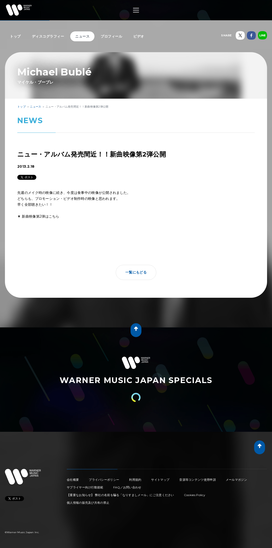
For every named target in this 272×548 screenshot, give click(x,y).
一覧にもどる (136, 272)
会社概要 (73, 479)
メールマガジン (236, 479)
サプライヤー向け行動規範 (85, 487)
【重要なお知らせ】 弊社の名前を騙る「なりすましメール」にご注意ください (120, 495)
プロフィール (111, 36)
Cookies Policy (194, 495)
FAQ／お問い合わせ (127, 487)
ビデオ (138, 36)
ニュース (82, 36)
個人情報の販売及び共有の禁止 (88, 502)
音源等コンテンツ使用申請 (197, 479)
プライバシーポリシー (104, 479)
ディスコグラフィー (48, 36)
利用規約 (135, 479)
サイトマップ (160, 479)
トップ (15, 36)
